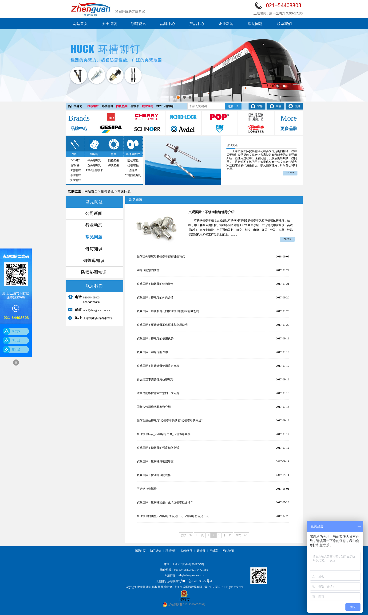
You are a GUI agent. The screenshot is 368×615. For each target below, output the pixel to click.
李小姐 (16, 340)
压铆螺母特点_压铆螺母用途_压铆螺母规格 (163, 434)
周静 (278, 106)
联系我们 (284, 24)
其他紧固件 (133, 154)
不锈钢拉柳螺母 (147, 488)
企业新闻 (225, 24)
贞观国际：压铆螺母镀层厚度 (155, 461)
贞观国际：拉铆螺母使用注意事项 (158, 365)
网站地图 (228, 550)
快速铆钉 (75, 180)
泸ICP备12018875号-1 (196, 581)
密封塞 (75, 165)
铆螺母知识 (93, 260)
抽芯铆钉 (93, 106)
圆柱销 (133, 170)
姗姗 (297, 106)
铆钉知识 (93, 248)
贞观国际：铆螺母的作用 (152, 352)
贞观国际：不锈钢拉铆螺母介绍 (211, 212)
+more (290, 172)
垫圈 (113, 154)
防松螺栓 (133, 160)
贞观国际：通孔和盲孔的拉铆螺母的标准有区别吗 (168, 311)
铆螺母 (135, 106)
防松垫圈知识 (94, 272)
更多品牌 (288, 128)
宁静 (260, 106)
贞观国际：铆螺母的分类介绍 (155, 297)
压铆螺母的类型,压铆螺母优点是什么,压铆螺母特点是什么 (173, 516)
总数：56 (186, 535)
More (289, 118)
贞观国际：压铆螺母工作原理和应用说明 (162, 324)
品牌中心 (167, 24)
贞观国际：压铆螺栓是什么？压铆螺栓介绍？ (165, 502)
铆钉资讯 (138, 24)
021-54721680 (199, 569)
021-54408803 (182, 569)
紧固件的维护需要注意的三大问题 (158, 393)
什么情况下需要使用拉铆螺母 (155, 379)
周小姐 (16, 331)
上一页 (199, 535)
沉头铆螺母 (94, 165)
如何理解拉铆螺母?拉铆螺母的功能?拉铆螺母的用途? (170, 420)
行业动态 (93, 225)
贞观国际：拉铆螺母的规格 (154, 475)
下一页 (227, 535)
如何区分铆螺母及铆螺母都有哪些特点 (161, 256)
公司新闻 (93, 213)
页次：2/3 (241, 535)
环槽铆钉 (107, 106)
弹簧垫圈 (113, 165)
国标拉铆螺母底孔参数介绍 (154, 406)
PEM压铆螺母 (165, 106)
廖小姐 (16, 349)
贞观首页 (140, 550)
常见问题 (255, 24)
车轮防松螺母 (133, 175)
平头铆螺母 (94, 160)
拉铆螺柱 (133, 165)
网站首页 (80, 24)
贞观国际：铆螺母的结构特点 (155, 283)
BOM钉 (75, 160)
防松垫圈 (121, 106)
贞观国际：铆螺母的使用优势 (155, 338)
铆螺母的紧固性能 (148, 270)
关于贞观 (109, 24)
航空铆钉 (147, 106)
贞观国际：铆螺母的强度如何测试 (158, 447)
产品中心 (196, 24)
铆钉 (75, 154)
